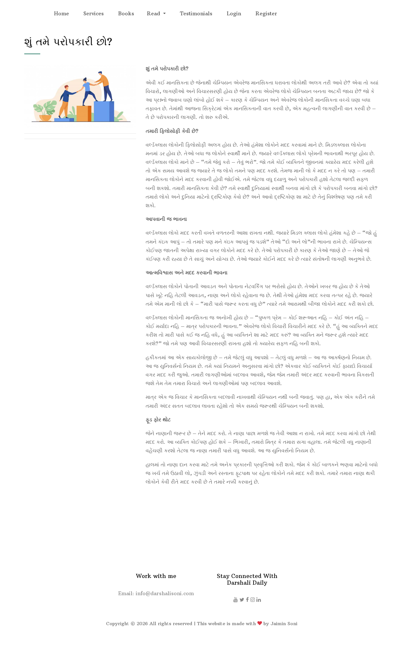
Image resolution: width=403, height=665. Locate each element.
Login (234, 13)
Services (93, 13)
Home (61, 13)
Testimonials (196, 13)
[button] (156, 13)
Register (266, 13)
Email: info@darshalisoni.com (156, 593)
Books (126, 13)
